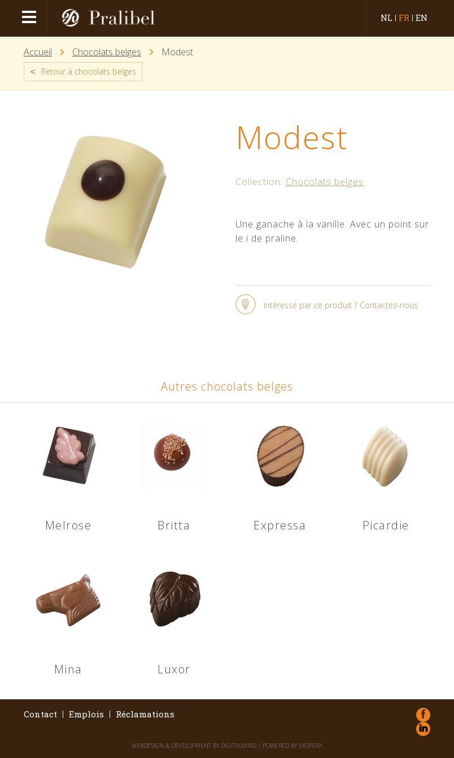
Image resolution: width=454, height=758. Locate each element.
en (421, 18)
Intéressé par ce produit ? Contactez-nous (341, 305)
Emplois (86, 714)
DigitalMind (238, 746)
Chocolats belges (106, 52)
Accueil (38, 52)
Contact (40, 714)
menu (30, 18)
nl (386, 18)
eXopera (310, 746)
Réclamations (145, 714)
